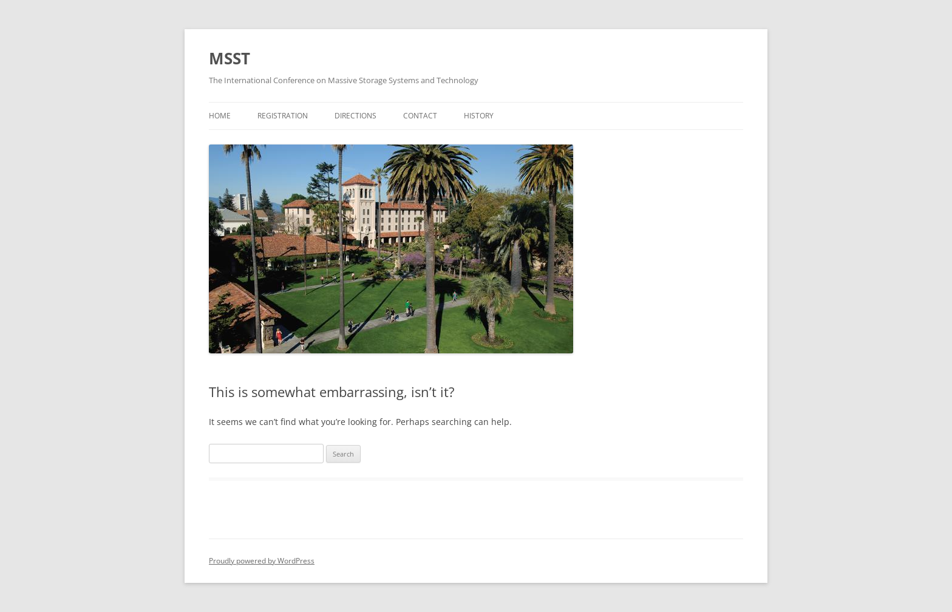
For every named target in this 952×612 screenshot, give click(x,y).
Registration (282, 115)
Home (220, 115)
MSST (229, 58)
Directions (355, 115)
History (479, 115)
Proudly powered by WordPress (261, 561)
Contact (420, 115)
